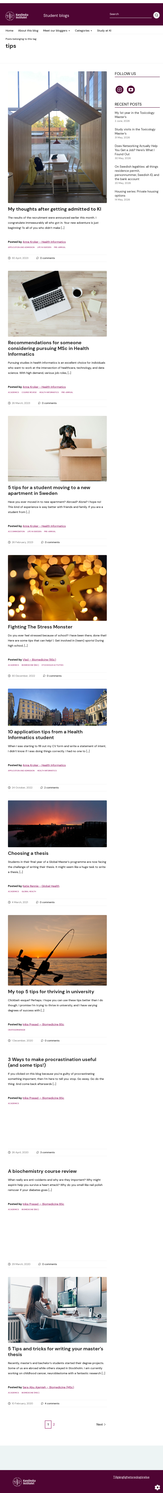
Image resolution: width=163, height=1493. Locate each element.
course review (29, 392)
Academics (13, 392)
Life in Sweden (44, 247)
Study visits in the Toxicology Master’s (135, 131)
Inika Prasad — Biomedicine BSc (43, 1024)
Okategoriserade (16, 1030)
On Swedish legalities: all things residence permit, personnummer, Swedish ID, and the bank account (137, 173)
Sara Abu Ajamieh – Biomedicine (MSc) (48, 1387)
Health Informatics (49, 392)
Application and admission (21, 247)
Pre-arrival (60, 247)
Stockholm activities (52, 665)
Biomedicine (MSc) (30, 1392)
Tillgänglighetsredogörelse (131, 1477)
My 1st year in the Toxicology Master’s (135, 115)
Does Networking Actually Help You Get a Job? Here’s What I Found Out (136, 150)
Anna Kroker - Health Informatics (44, 242)
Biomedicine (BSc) (30, 665)
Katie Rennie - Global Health (41, 886)
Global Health (29, 891)
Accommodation (16, 531)
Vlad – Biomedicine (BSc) (39, 660)
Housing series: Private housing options (136, 193)
